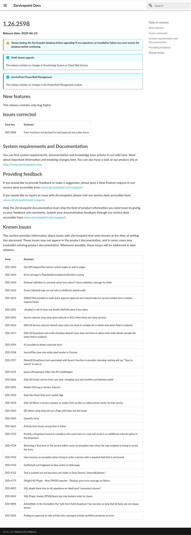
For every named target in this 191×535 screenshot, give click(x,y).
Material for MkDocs (26, 531)
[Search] (168, 5)
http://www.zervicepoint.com (22, 164)
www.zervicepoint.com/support (61, 187)
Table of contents (159, 22)
